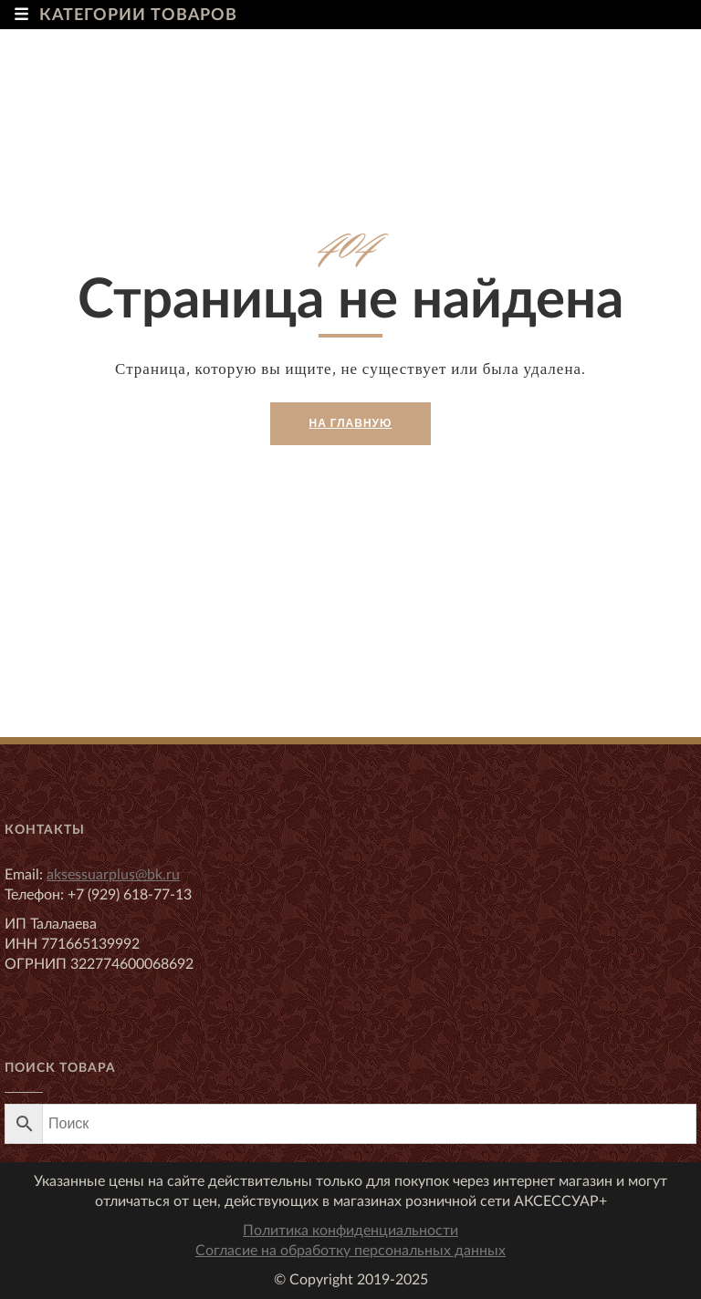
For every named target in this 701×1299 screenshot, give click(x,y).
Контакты (45, 830)
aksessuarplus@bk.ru (113, 875)
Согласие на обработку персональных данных (350, 1250)
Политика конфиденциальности (350, 1230)
